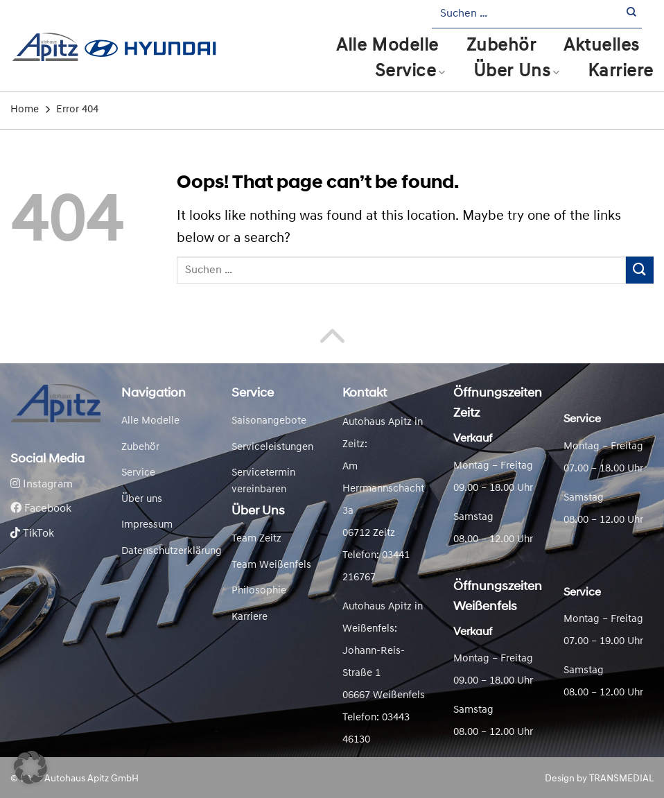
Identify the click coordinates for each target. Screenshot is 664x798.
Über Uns (516, 71)
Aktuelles (601, 46)
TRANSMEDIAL (621, 779)
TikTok (32, 533)
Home (24, 110)
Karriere (621, 71)
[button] (30, 767)
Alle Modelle (387, 46)
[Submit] (632, 14)
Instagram (41, 484)
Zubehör (501, 46)
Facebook (40, 508)
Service (410, 71)
